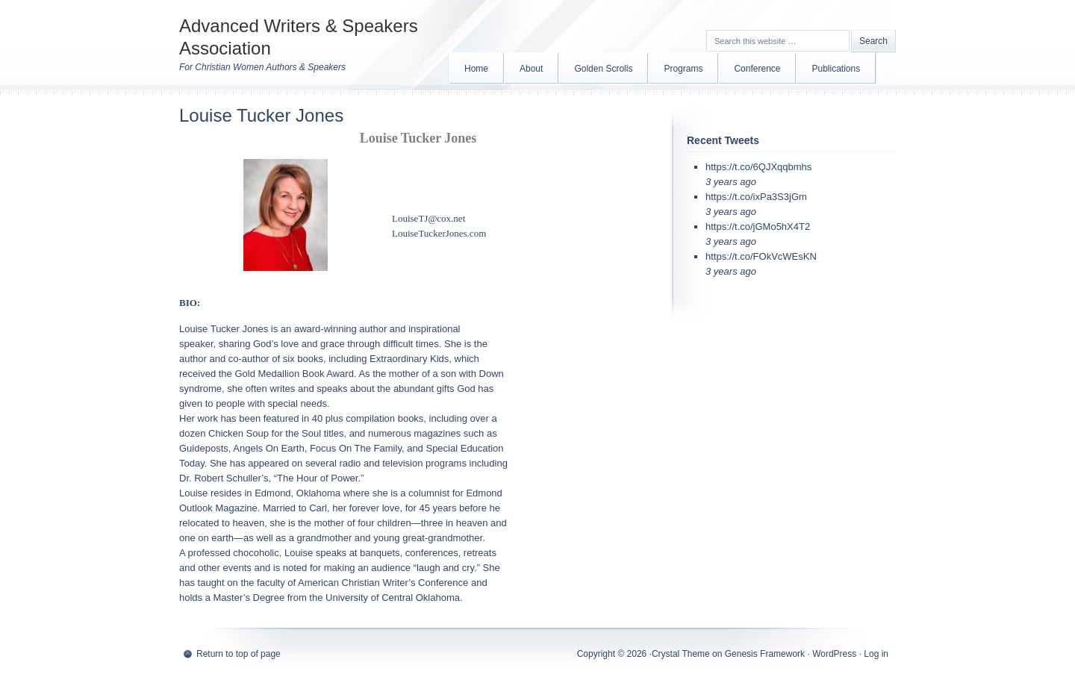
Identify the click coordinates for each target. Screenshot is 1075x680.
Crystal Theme (681, 654)
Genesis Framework (765, 654)
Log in (876, 654)
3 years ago (730, 181)
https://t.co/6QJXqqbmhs (758, 166)
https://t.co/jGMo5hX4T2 (757, 226)
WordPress (834, 654)
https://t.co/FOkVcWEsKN (761, 256)
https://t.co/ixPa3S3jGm (756, 196)
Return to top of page (238, 654)
